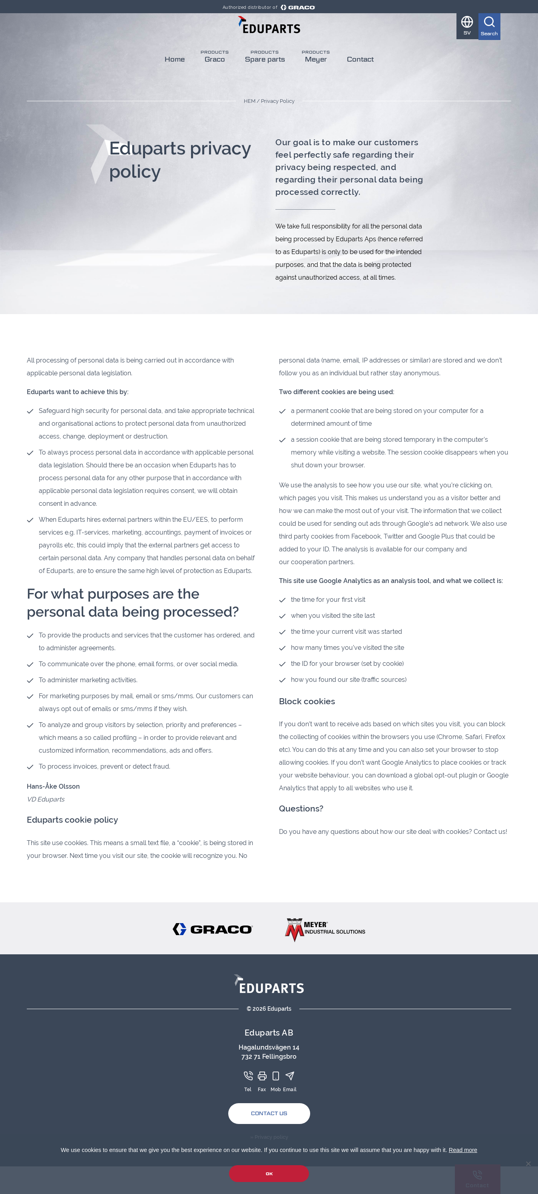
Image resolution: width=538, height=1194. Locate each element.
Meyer (316, 76)
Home (175, 76)
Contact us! (490, 831)
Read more (463, 1150)
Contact (360, 76)
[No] (528, 1164)
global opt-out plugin (445, 775)
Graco (215, 76)
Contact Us (269, 1113)
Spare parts (265, 76)
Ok (269, 1173)
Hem (249, 101)
